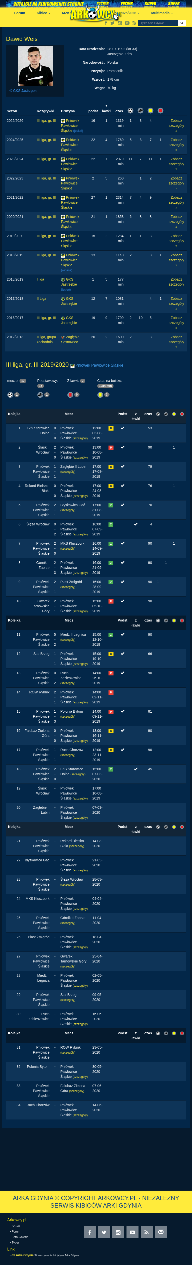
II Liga (41, 299)
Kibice (44, 13)
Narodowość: (94, 62)
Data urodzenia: (92, 49)
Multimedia (162, 13)
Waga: (99, 88)
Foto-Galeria (20, 1237)
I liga (40, 279)
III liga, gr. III (46, 121)
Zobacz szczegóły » (176, 126)
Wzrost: (98, 79)
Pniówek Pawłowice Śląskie (70, 126)
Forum (19, 13)
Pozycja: (98, 71)
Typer (15, 1242)
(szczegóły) (80, 438)
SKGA (16, 1226)
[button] (182, 23)
